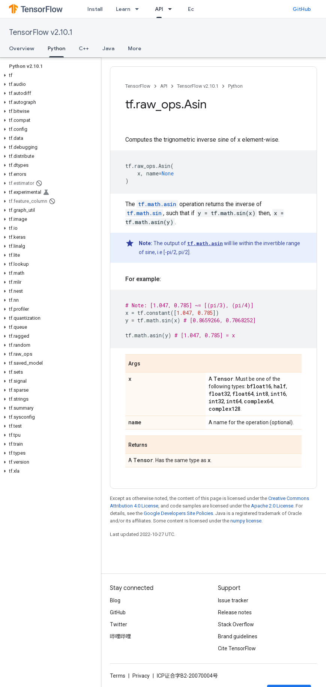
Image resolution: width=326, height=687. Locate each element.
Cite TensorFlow (237, 648)
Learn (123, 9)
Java (108, 48)
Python (235, 86)
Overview (21, 48)
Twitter (118, 624)
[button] (49, 75)
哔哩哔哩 (120, 636)
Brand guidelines (237, 636)
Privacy (141, 676)
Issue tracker (233, 600)
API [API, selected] (159, 9)
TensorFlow (137, 86)
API (163, 86)
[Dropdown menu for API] (172, 9)
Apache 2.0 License (272, 506)
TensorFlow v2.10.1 (40, 32)
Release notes (235, 612)
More (134, 48)
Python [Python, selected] (56, 48)
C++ (84, 48)
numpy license (245, 521)
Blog (115, 600)
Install (94, 9)
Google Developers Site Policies (178, 513)
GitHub (302, 9)
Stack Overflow (236, 624)
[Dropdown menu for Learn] (139, 9)
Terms (117, 676)
